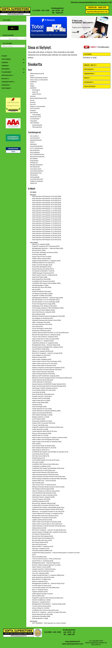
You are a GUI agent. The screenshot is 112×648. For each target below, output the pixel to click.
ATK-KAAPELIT (34, 136)
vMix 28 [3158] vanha (38, 483)
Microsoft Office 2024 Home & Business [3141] (45, 515)
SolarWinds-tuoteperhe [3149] (40, 501)
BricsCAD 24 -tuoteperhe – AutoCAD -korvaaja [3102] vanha (49, 612)
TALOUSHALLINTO (35, 169)
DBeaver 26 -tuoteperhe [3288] (40, 244)
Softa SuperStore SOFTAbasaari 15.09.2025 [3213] (46, 213)
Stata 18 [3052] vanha (38, 596)
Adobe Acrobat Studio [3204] (40, 402)
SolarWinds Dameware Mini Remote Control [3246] (46, 320)
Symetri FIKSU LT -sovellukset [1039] (42, 561)
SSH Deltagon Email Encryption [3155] (43, 489)
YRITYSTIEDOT (34, 123)
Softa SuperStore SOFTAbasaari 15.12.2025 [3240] (46, 206)
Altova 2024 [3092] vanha (39, 557)
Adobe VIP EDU (36, 94)
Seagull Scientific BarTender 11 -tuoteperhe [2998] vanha (48, 575)
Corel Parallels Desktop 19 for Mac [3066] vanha (45, 587)
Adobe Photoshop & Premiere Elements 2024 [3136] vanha (48, 526)
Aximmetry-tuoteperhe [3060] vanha (42, 550)
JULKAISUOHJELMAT (36, 146)
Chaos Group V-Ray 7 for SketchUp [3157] (44, 485)
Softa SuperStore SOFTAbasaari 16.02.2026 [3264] (46, 202)
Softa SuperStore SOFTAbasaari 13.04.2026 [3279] (46, 198)
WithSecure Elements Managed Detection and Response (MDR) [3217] (52, 378)
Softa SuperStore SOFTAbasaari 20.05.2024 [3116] (46, 235)
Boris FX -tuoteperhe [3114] (40, 589)
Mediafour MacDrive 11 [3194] (40, 417)
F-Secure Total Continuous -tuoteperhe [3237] (45, 336)
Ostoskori (32, 102)
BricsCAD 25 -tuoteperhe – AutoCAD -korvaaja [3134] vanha (49, 530)
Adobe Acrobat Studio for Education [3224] (44, 365)
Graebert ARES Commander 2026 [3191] (43, 423)
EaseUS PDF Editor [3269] (39, 277)
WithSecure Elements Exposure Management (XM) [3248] (48, 316)
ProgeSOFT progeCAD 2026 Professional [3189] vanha (47, 427)
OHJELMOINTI (34, 161)
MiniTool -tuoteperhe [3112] (39, 581)
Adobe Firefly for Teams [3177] (40, 450)
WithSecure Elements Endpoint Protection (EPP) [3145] (47, 509)
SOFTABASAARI (35, 167)
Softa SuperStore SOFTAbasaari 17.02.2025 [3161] (46, 225)
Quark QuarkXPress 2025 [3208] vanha (43, 394)
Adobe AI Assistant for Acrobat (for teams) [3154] (45, 491)
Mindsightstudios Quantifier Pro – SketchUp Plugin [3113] (48, 583)
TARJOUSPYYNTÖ (35, 117)
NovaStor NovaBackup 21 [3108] (41, 600)
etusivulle (61, 52)
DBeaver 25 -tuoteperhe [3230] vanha (42, 351)
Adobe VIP (35, 92)
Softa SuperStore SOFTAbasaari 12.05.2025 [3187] (46, 219)
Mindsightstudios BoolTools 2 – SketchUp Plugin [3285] (47, 248)
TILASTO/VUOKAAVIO (36, 179)
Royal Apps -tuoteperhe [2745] (40, 548)
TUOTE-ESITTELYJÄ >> (90, 86)
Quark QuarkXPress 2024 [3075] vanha (43, 577)
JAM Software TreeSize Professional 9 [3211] (44, 388)
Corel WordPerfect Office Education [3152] (44, 493)
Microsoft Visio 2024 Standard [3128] (42, 536)
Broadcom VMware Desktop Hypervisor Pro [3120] (46, 565)
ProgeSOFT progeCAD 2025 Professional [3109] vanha (47, 598)
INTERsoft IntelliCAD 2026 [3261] (41, 291)
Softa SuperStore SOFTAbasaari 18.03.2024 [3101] (46, 239)
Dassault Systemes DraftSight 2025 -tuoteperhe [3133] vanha (49, 532)
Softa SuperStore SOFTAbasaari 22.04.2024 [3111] (46, 237)
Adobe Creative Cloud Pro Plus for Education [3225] (46, 361)
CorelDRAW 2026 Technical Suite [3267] (43, 281)
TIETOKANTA (34, 175)
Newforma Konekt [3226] (39, 357)
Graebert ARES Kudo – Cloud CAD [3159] (44, 480)
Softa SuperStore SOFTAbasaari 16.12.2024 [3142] (46, 229)
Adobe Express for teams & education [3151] (44, 495)
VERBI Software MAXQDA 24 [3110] (42, 594)
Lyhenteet (32, 96)
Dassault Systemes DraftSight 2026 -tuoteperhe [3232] (47, 347)
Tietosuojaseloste (37, 127)
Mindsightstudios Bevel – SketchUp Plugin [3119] (46, 563)
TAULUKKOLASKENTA (36, 171)
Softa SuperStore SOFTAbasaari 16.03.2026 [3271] (46, 200)
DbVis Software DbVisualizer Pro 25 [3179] (44, 448)
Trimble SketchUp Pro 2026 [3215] (41, 382)
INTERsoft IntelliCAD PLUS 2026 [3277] (43, 262)
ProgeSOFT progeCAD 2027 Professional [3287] (45, 246)
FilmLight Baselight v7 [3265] (40, 285)
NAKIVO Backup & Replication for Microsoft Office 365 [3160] (49, 478)
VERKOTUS (33, 183)
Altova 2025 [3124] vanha (39, 544)
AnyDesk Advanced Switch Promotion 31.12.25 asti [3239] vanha (50, 332)
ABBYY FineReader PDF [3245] (41, 322)
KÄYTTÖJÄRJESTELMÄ (37, 154)
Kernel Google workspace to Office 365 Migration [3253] (47, 308)
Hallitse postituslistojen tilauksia (39, 77)
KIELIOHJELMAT (35, 150)
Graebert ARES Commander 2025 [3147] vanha (45, 505)
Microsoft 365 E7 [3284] (38, 250)
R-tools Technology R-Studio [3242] (42, 328)
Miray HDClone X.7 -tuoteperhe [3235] (43, 341)
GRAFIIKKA (33, 144)
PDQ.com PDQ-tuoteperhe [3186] (41, 433)
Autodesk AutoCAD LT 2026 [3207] (42, 396)
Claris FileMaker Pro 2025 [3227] (41, 355)
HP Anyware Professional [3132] (41, 534)
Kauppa (32, 86)
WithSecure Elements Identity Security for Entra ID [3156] (48, 487)
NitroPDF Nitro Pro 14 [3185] (40, 435)
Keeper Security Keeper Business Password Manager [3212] (49, 386)
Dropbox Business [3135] (39, 528)
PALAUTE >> (87, 78)
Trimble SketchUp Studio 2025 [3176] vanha (44, 431)
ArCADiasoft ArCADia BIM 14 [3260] (42, 293)
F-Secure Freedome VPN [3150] (41, 499)
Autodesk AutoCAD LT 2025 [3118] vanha (43, 569)
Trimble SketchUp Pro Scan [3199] (41, 409)
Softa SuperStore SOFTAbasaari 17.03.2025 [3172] (46, 223)
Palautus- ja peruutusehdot (37, 106)
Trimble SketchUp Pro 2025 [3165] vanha (43, 470)
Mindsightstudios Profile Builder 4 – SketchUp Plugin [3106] (48, 604)
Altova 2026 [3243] (37, 326)
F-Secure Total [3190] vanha (40, 425)
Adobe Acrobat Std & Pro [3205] (41, 400)
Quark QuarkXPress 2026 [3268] (41, 279)
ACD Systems (36, 90)
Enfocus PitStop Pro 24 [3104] (40, 608)
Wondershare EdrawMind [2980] (41, 616)
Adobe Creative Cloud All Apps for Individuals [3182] (46, 441)
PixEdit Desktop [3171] (38, 458)
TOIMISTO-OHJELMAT (36, 181)
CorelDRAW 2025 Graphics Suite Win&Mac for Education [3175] (50, 452)
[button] (48, 27)
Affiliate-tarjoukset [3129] (37, 73)
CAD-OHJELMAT (35, 138)
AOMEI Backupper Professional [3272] (43, 273)
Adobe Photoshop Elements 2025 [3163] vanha (45, 474)
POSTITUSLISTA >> (89, 69)
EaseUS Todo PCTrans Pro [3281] (41, 256)
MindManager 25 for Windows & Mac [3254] (44, 306)
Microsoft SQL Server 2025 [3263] (41, 287)
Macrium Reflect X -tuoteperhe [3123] (42, 546)
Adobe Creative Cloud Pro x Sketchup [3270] (44, 275)
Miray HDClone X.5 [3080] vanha (41, 579)
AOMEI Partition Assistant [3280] (41, 258)
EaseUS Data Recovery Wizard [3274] (43, 269)
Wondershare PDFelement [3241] (41, 330)
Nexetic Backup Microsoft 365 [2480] (42, 614)
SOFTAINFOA (34, 112)
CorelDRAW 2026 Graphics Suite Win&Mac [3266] (46, 283)
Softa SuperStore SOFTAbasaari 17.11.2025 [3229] (46, 208)
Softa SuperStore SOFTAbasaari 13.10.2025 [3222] (46, 211)
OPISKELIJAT (34, 163)
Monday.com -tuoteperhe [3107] (41, 602)
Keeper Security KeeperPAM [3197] (42, 413)
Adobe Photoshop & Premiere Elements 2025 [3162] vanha (48, 476)
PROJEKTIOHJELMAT (36, 165)
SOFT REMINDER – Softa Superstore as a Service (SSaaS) (49, 623)
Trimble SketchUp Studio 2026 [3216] (42, 380)
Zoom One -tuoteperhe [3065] (40, 573)
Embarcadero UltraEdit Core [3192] (42, 421)
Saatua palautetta (37, 125)
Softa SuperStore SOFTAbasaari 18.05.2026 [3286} (46, 196)
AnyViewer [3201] (37, 404)
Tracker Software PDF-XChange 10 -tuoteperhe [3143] (47, 513)
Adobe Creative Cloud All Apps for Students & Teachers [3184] (49, 437)
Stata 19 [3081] (36, 443)
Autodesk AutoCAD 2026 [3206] (41, 398)
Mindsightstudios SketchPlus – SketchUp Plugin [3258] (47, 297)
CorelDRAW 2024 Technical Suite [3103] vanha (45, 610)
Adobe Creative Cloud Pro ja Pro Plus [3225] (44, 363)
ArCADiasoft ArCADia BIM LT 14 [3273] (43, 271)
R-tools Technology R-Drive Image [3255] (43, 304)
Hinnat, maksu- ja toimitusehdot (39, 80)
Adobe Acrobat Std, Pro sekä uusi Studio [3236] (45, 339)
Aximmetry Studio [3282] (39, 254)
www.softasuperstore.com (72, 644)
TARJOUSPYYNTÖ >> (89, 73)
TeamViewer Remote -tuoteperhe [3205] (43, 497)
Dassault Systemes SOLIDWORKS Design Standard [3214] (48, 384)
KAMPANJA (33, 82)
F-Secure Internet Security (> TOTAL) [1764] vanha (46, 559)
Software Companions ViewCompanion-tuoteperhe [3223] (48, 367)
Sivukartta (33, 110)
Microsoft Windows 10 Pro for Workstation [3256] (45, 302)
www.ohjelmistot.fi (72, 641)
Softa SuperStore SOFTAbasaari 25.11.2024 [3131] (46, 231)
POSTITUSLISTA (35, 108)
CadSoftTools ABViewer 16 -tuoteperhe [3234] (45, 343)
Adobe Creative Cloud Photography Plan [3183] (45, 439)
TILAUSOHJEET (34, 119)
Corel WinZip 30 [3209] (38, 392)
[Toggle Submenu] (24, 59)
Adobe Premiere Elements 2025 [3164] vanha (45, 472)
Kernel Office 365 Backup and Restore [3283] (44, 252)
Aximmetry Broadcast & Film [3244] (42, 324)
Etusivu (32, 75)
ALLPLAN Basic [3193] (38, 419)
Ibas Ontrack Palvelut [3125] (40, 542)
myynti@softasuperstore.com (97, 12)
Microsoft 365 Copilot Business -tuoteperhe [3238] (46, 334)
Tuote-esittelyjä (36, 114)
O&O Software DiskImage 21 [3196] (42, 415)
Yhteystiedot (33, 121)
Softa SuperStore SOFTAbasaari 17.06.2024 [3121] (46, 233)
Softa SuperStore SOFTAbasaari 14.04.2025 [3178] (46, 221)
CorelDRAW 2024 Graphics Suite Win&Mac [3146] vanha (48, 507)
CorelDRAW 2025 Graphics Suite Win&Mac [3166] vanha (48, 468)
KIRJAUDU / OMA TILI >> (90, 65)
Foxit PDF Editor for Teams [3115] (41, 585)
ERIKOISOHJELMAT (36, 140)
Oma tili (32, 100)
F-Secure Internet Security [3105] (41, 606)
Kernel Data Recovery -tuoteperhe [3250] (43, 312)
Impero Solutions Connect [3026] (41, 567)
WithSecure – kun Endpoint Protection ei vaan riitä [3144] (48, 511)
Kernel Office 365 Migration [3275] (41, 267)
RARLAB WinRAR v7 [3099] (40, 618)
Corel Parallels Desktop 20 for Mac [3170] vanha (45, 460)
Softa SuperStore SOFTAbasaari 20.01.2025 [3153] (46, 227)
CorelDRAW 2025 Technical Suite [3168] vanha (45, 464)
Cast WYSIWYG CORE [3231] (40, 349)
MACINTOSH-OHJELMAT (37, 156)
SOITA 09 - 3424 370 (97, 7)
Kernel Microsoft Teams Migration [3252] (43, 310)
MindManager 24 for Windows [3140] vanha (44, 517)
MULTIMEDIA (34, 158)
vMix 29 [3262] (36, 289)
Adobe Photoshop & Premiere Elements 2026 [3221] (46, 369)
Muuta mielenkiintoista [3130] (38, 98)
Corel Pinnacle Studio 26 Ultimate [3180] (43, 446)
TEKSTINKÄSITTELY (36, 173)
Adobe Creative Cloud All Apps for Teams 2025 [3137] (47, 524)
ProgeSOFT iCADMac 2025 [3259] (42, 295)
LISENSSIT (33, 88)
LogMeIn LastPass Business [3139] (42, 520)
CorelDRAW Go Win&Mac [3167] (41, 466)
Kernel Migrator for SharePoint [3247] (42, 318)
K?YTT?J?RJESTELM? (36, 148)
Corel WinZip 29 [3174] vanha (40, 454)
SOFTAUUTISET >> (89, 82)
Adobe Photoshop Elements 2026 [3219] (43, 374)
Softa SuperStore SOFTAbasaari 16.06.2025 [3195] (46, 217)
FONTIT (32, 142)
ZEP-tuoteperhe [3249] (38, 314)
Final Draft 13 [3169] (38, 462)
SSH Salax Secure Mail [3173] (40, 456)
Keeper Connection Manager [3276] (42, 265)
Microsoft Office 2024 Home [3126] (42, 540)
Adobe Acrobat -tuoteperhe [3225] (41, 359)
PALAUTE (33, 104)
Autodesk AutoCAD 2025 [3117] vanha (43, 571)
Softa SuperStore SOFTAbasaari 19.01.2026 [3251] (46, 204)
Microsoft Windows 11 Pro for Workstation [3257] (45, 299)
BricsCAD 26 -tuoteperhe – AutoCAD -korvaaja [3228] (47, 353)
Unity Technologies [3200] (39, 406)
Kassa (31, 84)
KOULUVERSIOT (35, 152)
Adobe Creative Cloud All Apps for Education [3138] (46, 522)
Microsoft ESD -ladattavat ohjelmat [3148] (43, 503)
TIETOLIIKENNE (34, 177)
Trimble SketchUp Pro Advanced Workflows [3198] (46, 411)
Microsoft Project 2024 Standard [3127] (43, 538)
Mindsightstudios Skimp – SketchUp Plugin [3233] (46, 345)
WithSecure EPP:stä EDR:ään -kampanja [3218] (45, 376)
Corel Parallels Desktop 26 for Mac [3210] (43, 390)
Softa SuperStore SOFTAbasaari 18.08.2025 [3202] (46, 215)
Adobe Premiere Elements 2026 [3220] (43, 371)
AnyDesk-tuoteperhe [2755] (39, 591)
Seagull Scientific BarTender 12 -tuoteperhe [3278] (46, 260)
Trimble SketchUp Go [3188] (40, 429)
